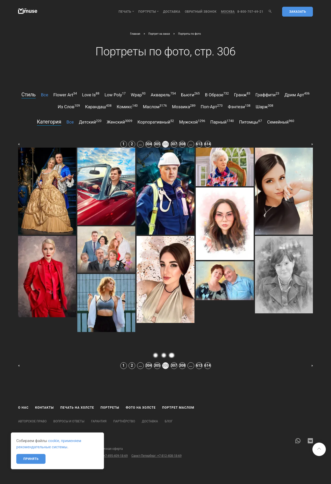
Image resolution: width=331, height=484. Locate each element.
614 (208, 144)
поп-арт (212, 106)
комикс (127, 106)
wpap (138, 94)
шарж (264, 106)
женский (119, 122)
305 (157, 144)
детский (90, 122)
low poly (115, 94)
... (140, 144)
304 (149, 144)
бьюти (190, 94)
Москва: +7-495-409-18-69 (109, 456)
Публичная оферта (109, 449)
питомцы (250, 122)
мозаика (183, 106)
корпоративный (156, 122)
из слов (69, 106)
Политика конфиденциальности (65, 449)
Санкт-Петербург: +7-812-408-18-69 (156, 456)
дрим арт (297, 94)
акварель (163, 94)
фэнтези (239, 106)
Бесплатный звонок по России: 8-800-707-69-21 (52, 456)
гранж (242, 94)
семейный (280, 122)
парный (222, 122)
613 (199, 144)
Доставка (171, 11)
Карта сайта (27, 449)
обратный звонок (201, 11)
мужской (192, 122)
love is (90, 94)
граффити (267, 94)
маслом (155, 106)
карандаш (98, 106)
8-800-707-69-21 (250, 11)
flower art (65, 94)
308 (182, 144)
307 (174, 144)
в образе (217, 94)
